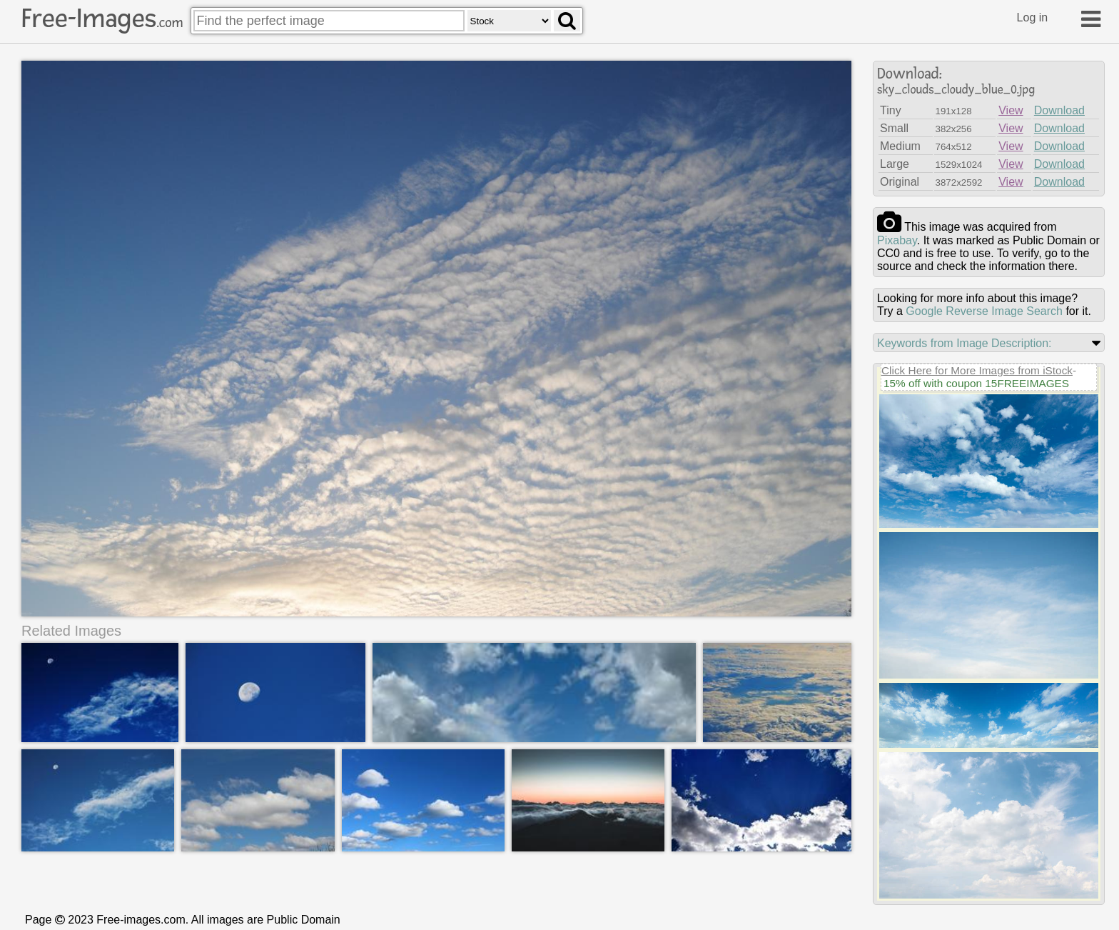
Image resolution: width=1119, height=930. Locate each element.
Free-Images (102, 18)
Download (1059, 110)
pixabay (897, 240)
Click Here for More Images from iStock (977, 370)
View (1010, 110)
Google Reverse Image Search (984, 311)
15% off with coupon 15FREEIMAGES (976, 383)
